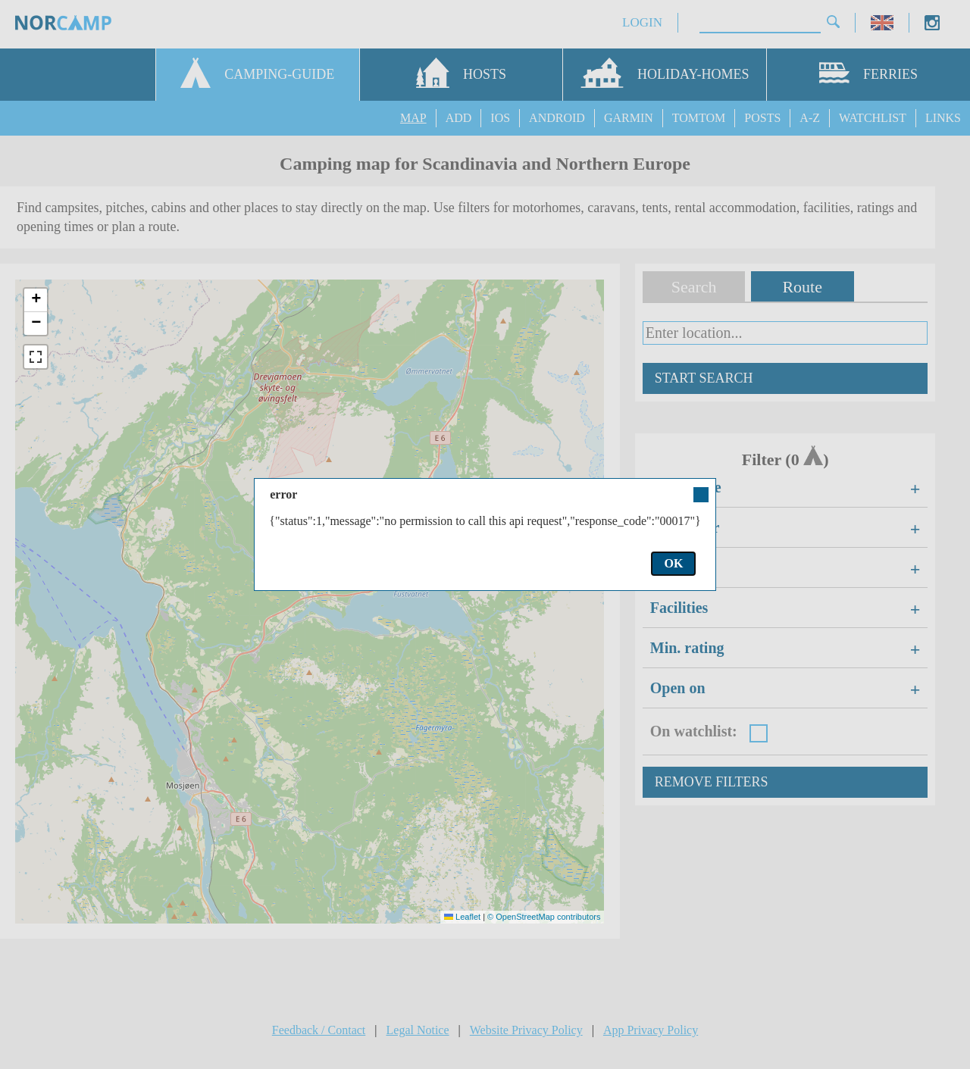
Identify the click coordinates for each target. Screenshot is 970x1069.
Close (700, 495)
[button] (35, 300)
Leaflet (462, 916)
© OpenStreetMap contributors (543, 916)
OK (673, 563)
